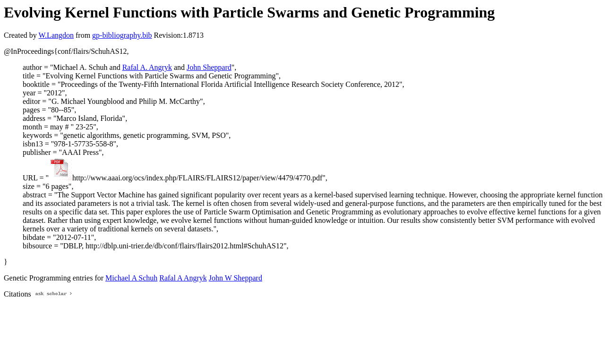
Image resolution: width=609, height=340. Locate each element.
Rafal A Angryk (182, 278)
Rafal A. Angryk (147, 67)
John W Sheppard (235, 278)
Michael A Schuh (131, 278)
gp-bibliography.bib (122, 35)
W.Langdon (56, 35)
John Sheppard (209, 67)
